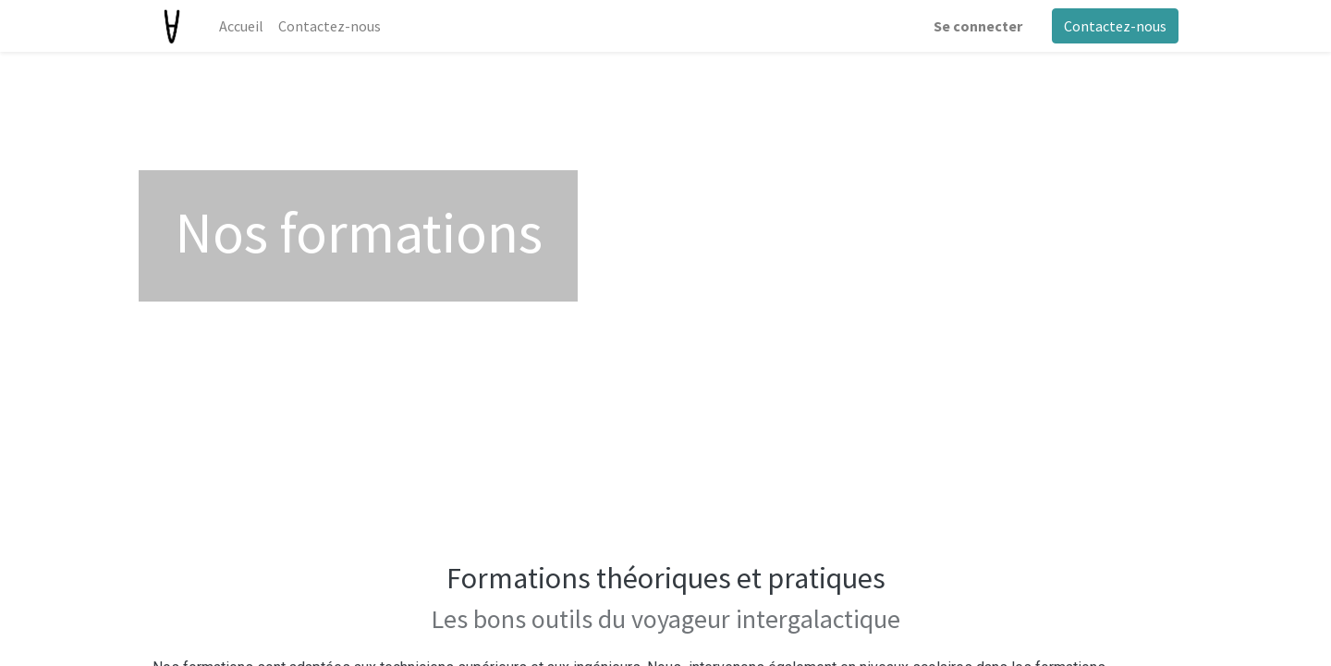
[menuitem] (241, 25)
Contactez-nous (1115, 26)
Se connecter (978, 26)
